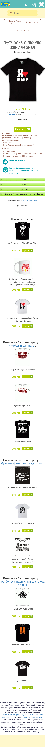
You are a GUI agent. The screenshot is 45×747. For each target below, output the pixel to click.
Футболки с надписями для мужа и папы (23, 583)
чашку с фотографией (33, 717)
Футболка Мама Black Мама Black (22, 243)
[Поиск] (26, 13)
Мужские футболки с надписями (22, 463)
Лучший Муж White (22, 405)
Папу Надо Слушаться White (22, 370)
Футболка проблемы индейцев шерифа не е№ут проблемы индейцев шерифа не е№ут (22, 282)
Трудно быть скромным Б (22, 523)
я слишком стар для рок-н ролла (22, 487)
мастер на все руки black (23, 645)
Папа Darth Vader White (22, 609)
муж (35, 201)
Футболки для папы (22, 345)
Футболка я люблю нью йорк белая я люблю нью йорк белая (22, 319)
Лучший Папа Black (22, 441)
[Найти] (10, 13)
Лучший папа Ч (22, 681)
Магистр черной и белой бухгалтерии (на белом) (22, 560)
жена (31, 201)
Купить (19, 129)
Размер (13, 114)
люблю (25, 201)
